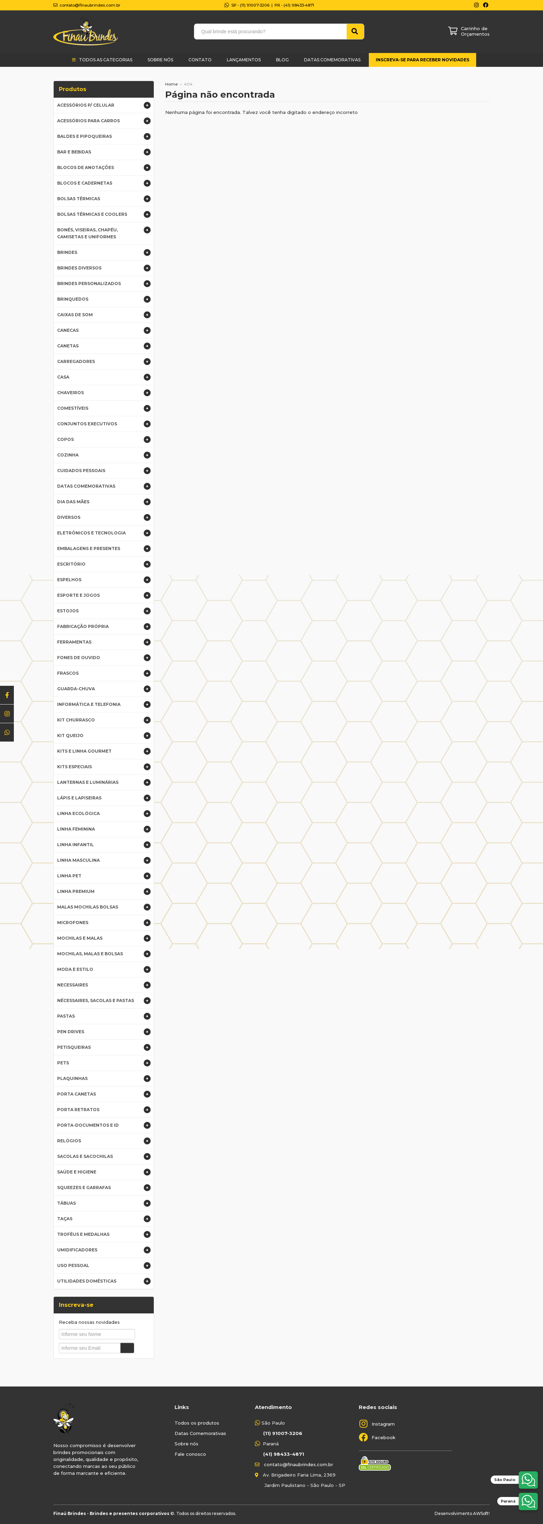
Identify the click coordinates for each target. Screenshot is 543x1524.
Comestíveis (104, 408)
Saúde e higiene (104, 1172)
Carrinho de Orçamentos (475, 31)
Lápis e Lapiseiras (104, 798)
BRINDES (104, 252)
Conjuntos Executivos (104, 423)
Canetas (104, 346)
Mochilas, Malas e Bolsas (104, 953)
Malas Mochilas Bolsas (104, 907)
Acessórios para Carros (104, 120)
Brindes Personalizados (104, 283)
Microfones (104, 922)
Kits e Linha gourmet (104, 751)
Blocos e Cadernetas (104, 183)
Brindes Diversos (104, 268)
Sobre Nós (160, 59)
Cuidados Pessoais (104, 470)
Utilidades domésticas (104, 1281)
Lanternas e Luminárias (104, 782)
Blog (282, 59)
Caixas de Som (104, 314)
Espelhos (104, 579)
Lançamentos (244, 59)
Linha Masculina (104, 860)
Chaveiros (104, 392)
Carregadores (104, 361)
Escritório (104, 564)
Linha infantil (104, 844)
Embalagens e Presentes (104, 548)
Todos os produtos (197, 1423)
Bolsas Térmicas (104, 198)
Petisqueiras (104, 1047)
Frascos (104, 673)
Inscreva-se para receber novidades (422, 59)
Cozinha (104, 455)
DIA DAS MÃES (104, 501)
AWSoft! (481, 1513)
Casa (104, 377)
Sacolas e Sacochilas (104, 1156)
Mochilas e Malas (104, 938)
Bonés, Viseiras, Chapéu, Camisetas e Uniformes (104, 233)
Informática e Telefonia (104, 704)
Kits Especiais (104, 766)
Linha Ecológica (104, 813)
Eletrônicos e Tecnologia (104, 533)
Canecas (104, 330)
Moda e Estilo (104, 969)
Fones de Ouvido (104, 657)
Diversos (104, 517)
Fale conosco (190, 1454)
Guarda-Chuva (104, 688)
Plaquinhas (104, 1078)
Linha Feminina (104, 829)
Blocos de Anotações (104, 167)
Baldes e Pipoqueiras (104, 136)
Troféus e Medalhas (104, 1234)
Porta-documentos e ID (104, 1125)
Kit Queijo (104, 735)
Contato (200, 59)
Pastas (104, 1016)
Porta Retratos (104, 1109)
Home (171, 84)
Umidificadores (104, 1250)
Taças (104, 1218)
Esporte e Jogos (104, 595)
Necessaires (104, 985)
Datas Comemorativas (332, 59)
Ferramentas (104, 642)
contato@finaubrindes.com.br (298, 1464)
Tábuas (104, 1203)
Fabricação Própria (104, 626)
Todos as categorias (105, 59)
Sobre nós (186, 1443)
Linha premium (104, 891)
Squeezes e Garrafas (104, 1187)
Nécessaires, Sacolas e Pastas (104, 1000)
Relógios (104, 1140)
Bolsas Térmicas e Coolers (104, 214)
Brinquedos (104, 299)
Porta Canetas (104, 1094)
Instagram (383, 1424)
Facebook (383, 1437)
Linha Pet (104, 875)
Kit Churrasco (104, 720)
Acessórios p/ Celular (104, 105)
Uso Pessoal (104, 1265)
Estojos (104, 611)
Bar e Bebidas (104, 152)
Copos (104, 439)
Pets (104, 1063)
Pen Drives (104, 1031)
